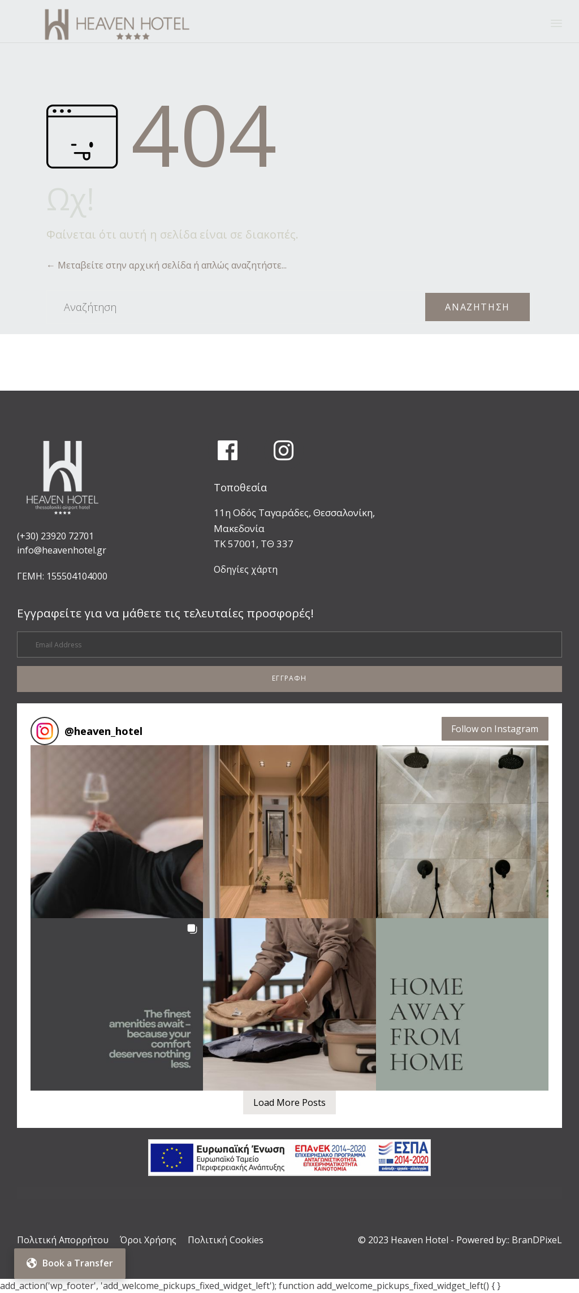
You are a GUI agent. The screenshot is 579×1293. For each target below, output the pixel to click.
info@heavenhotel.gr (61, 550)
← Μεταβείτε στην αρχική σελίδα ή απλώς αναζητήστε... (166, 265)
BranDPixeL (537, 1240)
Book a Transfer (70, 1263)
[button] (289, 679)
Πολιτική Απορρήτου (63, 1240)
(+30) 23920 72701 (55, 536)
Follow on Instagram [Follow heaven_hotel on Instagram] (494, 729)
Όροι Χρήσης (148, 1240)
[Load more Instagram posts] (289, 1102)
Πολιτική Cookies (225, 1240)
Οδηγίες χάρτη (246, 569)
